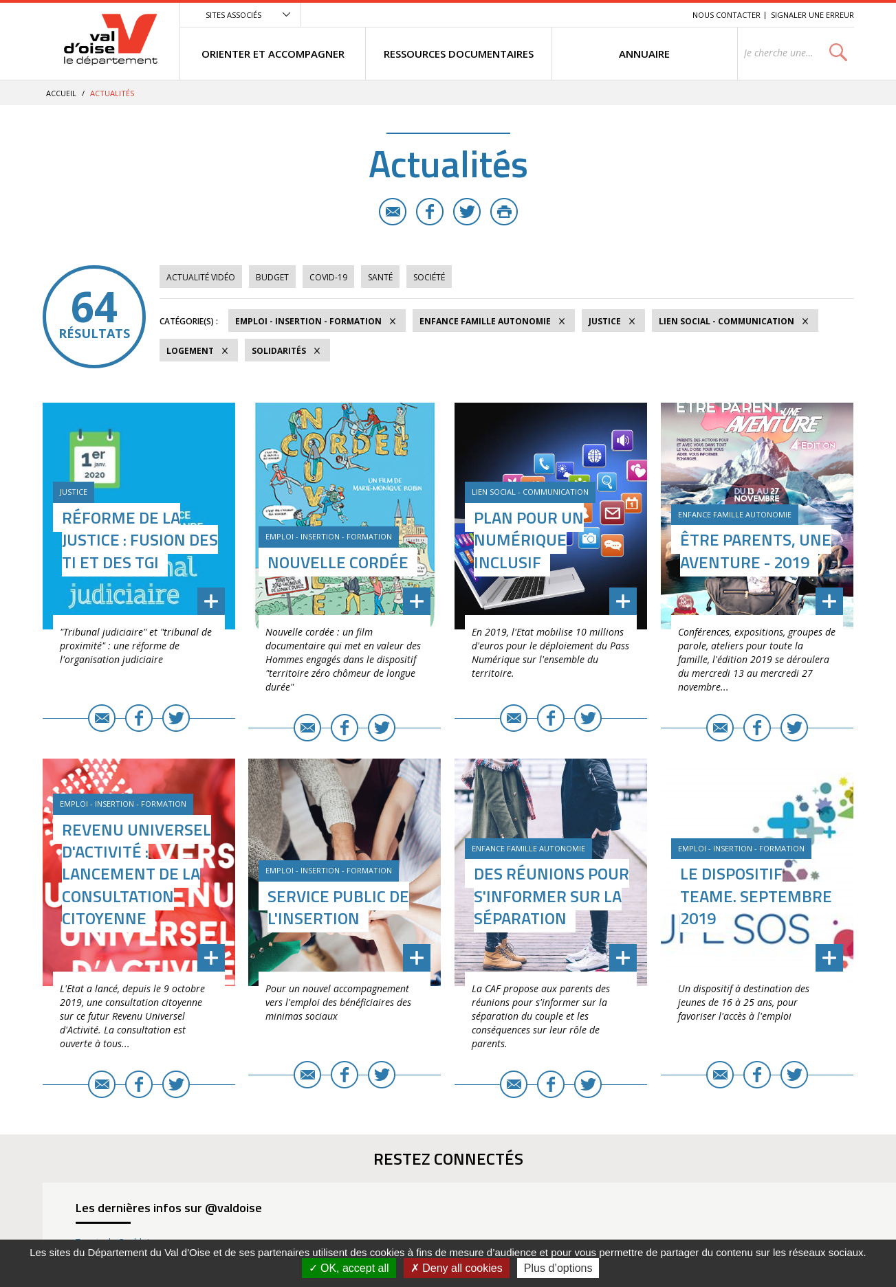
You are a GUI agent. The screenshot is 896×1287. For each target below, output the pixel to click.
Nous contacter (726, 15)
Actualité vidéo (200, 277)
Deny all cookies (457, 1268)
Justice (605, 321)
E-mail (392, 211)
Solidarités (279, 351)
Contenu (617, 15)
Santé (380, 277)
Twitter (467, 211)
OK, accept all (349, 1268)
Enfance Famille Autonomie (485, 321)
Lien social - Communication (726, 321)
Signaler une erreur (812, 15)
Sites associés (233, 15)
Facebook (430, 211)
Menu (582, 15)
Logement (190, 351)
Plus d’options (558, 1268)
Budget (272, 277)
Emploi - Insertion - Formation (308, 321)
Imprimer (504, 211)
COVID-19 (328, 277)
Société (429, 277)
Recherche (663, 15)
